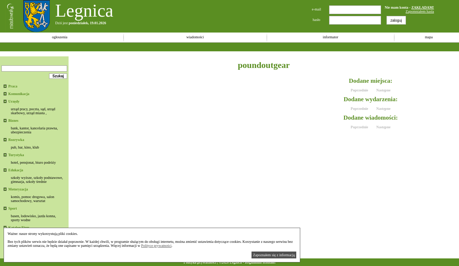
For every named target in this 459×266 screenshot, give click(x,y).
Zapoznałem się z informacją (274, 255)
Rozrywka (16, 140)
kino (27, 147)
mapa (429, 37)
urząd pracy (19, 109)
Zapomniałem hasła (420, 11)
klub (35, 147)
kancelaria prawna (44, 128)
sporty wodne (20, 220)
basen (15, 216)
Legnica (84, 10)
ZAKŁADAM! (422, 7)
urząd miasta (35, 113)
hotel (14, 162)
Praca (12, 86)
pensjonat (27, 162)
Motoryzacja (18, 189)
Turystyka (16, 155)
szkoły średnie (36, 182)
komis (15, 197)
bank (14, 128)
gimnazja (17, 182)
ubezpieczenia (21, 132)
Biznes (13, 121)
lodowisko (28, 216)
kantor (24, 128)
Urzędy (13, 101)
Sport (12, 208)
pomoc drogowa (33, 197)
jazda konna (46, 216)
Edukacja (15, 170)
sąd (42, 109)
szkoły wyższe (21, 178)
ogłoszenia (59, 37)
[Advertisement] (131, 47)
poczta (34, 109)
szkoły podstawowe (48, 178)
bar (20, 147)
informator (330, 37)
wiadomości (195, 37)
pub (13, 147)
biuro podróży (45, 162)
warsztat (39, 201)
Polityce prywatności (156, 246)
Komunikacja (18, 94)
